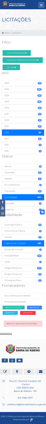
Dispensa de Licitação (23, 60)
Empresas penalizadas (15, 302)
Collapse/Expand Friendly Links (6, 333)
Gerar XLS (34, 307)
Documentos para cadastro (17, 296)
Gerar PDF (27, 313)
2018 (11, 67)
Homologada (16, 53)
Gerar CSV (10, 313)
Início (6, 33)
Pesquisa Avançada (14, 307)
